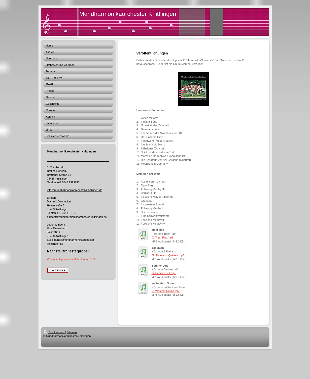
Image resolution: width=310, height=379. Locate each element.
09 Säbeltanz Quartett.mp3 (168, 255)
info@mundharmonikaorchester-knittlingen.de (74, 190)
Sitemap (72, 332)
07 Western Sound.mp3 (166, 290)
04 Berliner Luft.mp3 (164, 273)
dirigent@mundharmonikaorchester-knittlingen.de (77, 216)
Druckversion (54, 332)
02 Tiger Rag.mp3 (162, 237)
